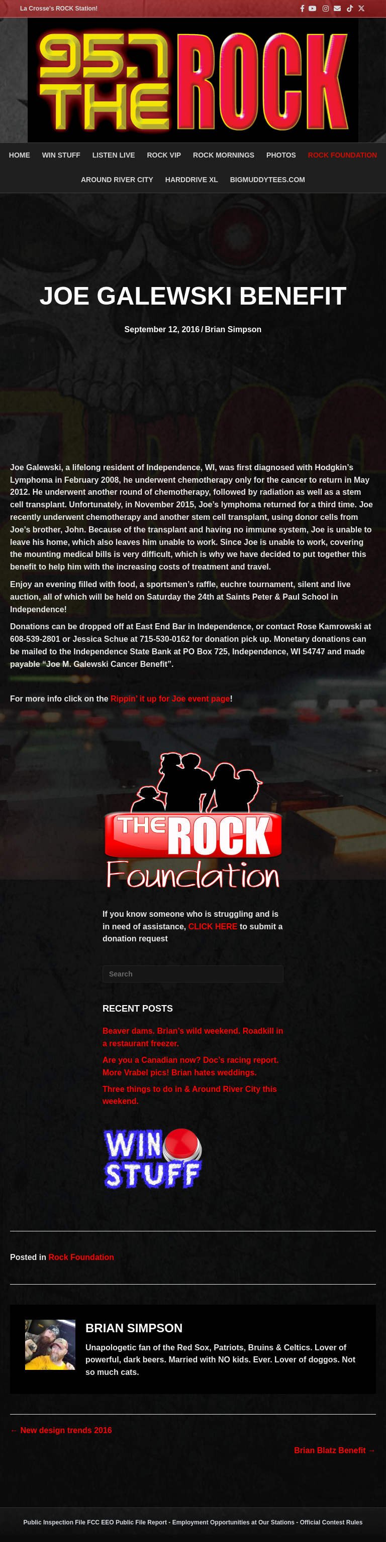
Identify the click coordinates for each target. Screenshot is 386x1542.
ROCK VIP (164, 155)
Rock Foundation (342, 155)
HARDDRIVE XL (191, 180)
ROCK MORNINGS (223, 155)
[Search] (193, 974)
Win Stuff (61, 155)
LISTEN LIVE (113, 155)
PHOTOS (281, 155)
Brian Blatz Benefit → (335, 1450)
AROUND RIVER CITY (117, 180)
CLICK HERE (213, 926)
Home (19, 155)
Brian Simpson (233, 329)
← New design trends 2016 (61, 1430)
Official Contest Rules (331, 1522)
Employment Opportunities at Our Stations (233, 1522)
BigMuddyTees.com (267, 180)
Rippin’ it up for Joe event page (170, 698)
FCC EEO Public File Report (127, 1522)
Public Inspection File (54, 1522)
